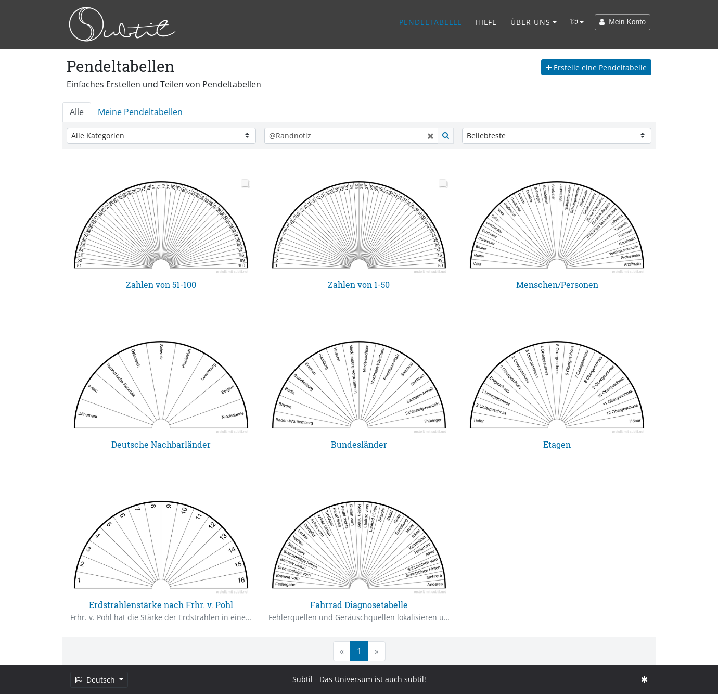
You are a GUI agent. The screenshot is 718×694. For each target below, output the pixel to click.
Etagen (557, 444)
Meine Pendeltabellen (140, 112)
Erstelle (596, 67)
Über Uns (530, 22)
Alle (77, 112)
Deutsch (96, 680)
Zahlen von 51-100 (161, 284)
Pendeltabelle (430, 22)
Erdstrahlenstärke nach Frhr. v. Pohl (161, 604)
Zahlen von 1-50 (359, 284)
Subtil (302, 679)
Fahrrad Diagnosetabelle (359, 604)
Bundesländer (359, 444)
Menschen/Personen (557, 284)
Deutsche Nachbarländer (161, 444)
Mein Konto (622, 22)
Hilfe (486, 22)
